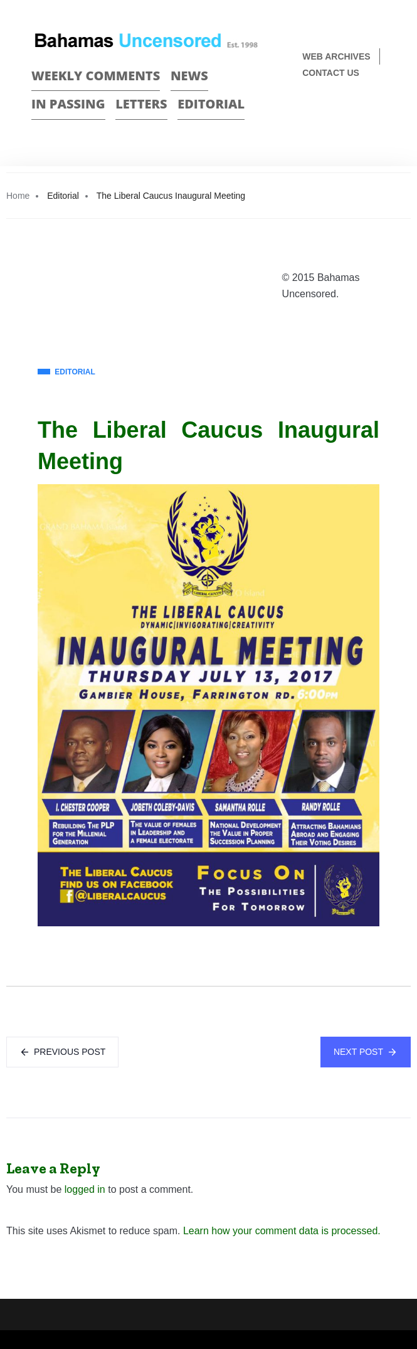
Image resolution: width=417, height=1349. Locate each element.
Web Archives (336, 56)
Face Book (358, 114)
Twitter (380, 114)
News (189, 75)
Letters (141, 103)
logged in (85, 1189)
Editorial (211, 103)
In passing (68, 103)
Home (17, 196)
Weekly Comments (95, 75)
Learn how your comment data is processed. (282, 1230)
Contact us (330, 73)
